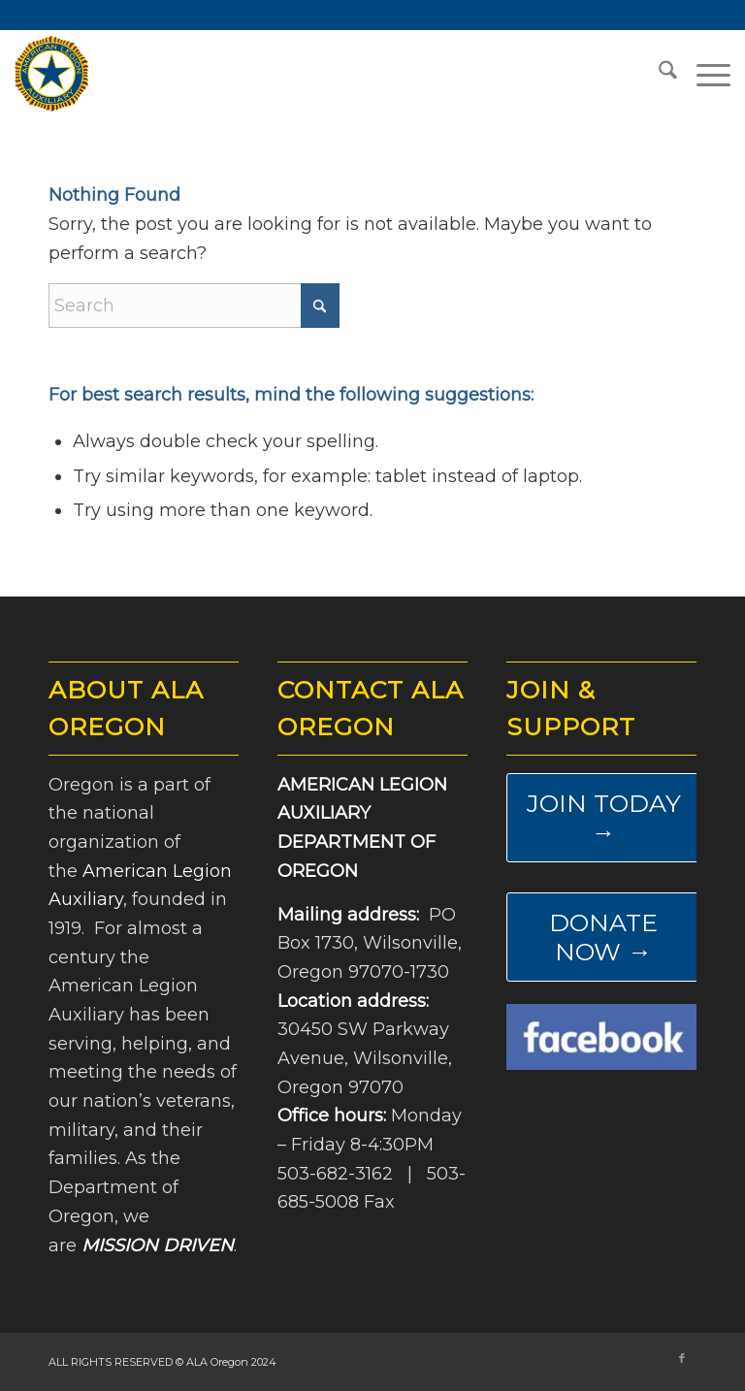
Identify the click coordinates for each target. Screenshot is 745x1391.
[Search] (658, 73)
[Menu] (703, 73)
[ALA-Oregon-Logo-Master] (51, 73)
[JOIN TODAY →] (603, 817)
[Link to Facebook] (681, 1358)
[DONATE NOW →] (603, 937)
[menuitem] (658, 73)
